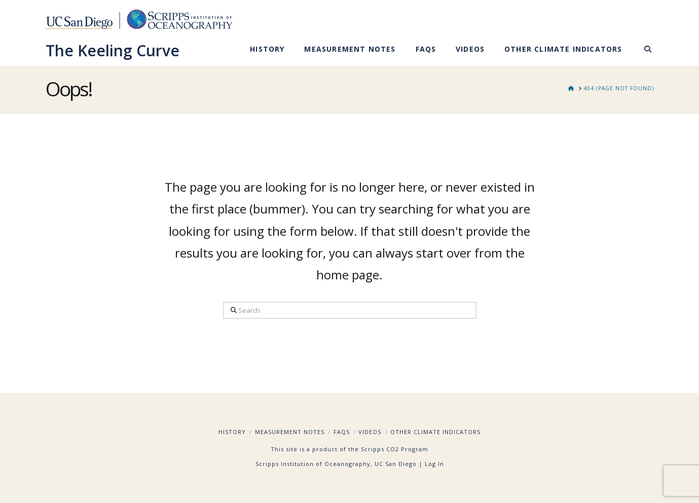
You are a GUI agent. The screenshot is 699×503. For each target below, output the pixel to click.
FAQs (342, 432)
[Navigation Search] (642, 50)
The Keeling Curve (112, 50)
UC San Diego (396, 464)
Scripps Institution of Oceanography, (314, 464)
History (232, 432)
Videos (369, 432)
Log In (434, 464)
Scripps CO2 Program (394, 449)
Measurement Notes (289, 432)
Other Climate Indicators (435, 432)
